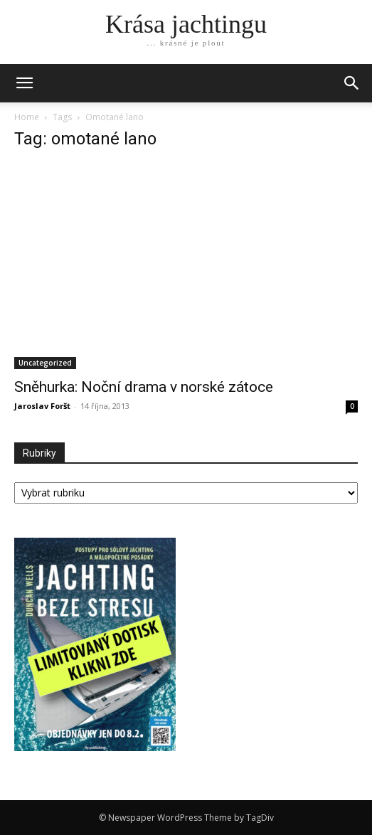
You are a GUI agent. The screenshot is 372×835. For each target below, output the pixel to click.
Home (26, 117)
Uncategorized (45, 363)
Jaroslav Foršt (42, 405)
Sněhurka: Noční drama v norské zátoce (143, 386)
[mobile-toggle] (24, 83)
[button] (352, 83)
